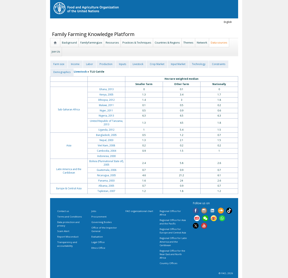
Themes (188, 42)
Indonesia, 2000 (106, 156)
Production (106, 64)
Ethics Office (98, 247)
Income (75, 64)
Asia (68, 145)
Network (202, 42)
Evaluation (97, 236)
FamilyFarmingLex (91, 42)
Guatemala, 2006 (106, 170)
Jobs (93, 211)
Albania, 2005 (106, 185)
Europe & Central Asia (69, 188)
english (228, 22)
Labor (89, 64)
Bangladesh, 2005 (106, 135)
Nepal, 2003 (106, 140)
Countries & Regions (167, 42)
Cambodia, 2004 (106, 150)
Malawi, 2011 (106, 105)
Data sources (219, 42)
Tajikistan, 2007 (106, 191)
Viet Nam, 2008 (106, 145)
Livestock (138, 64)
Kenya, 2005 (106, 94)
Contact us (63, 211)
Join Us (56, 51)
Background (69, 42)
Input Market (178, 64)
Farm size (58, 64)
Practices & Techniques (136, 42)
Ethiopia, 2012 (106, 100)
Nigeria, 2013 (106, 115)
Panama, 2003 (106, 180)
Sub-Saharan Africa (69, 109)
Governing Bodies (101, 222)
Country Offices (168, 263)
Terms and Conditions (69, 216)
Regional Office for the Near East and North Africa (172, 254)
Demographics (62, 72)
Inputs (122, 64)
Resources (112, 42)
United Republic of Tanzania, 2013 (106, 122)
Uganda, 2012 (106, 129)
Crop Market (157, 64)
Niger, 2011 (106, 110)
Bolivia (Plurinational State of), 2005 (106, 162)
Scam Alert (63, 231)
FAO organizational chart (139, 211)
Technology (198, 64)
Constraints (218, 64)
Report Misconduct (67, 236)
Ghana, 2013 (106, 89)
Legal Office (98, 242)
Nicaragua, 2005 (106, 175)
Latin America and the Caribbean (68, 170)
